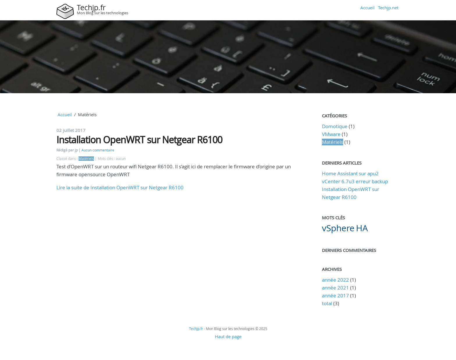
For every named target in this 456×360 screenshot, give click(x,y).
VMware (331, 134)
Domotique (335, 126)
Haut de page (228, 336)
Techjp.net (388, 7)
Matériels (86, 158)
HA (362, 228)
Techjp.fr (91, 7)
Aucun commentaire (97, 150)
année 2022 (335, 279)
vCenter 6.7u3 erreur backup (355, 181)
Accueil (367, 7)
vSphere (338, 228)
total (327, 303)
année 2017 (335, 295)
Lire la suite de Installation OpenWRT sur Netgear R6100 (120, 187)
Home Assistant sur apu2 (350, 173)
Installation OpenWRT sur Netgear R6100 (139, 139)
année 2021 (335, 287)
